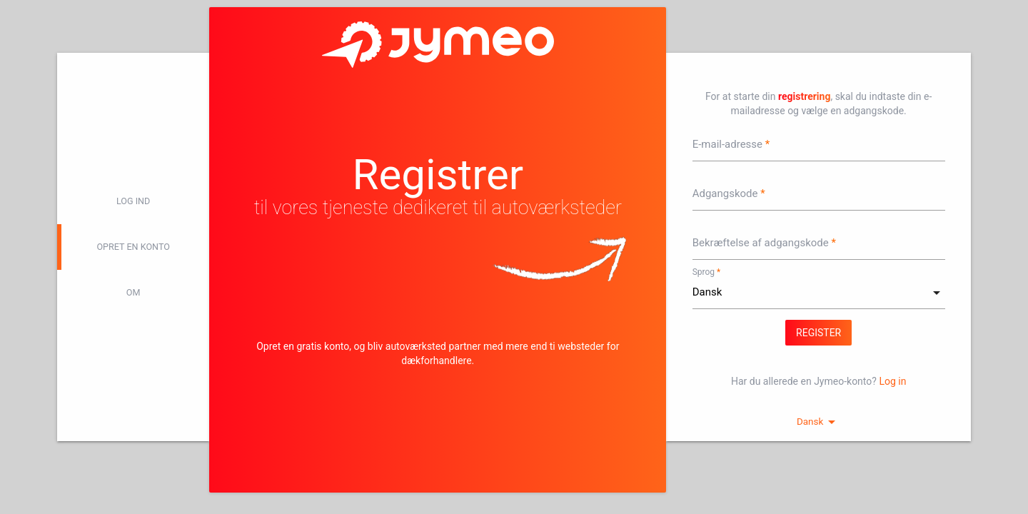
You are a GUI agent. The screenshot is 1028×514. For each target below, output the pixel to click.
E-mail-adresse (727, 144)
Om (133, 292)
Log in (892, 381)
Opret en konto (133, 246)
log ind (133, 201)
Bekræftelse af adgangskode (760, 242)
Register (818, 332)
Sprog (703, 272)
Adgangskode (725, 193)
